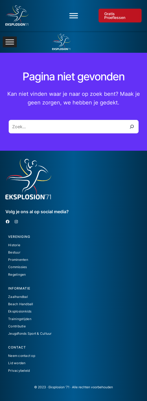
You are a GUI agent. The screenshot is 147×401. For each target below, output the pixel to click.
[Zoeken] (131, 126)
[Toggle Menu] (73, 15)
